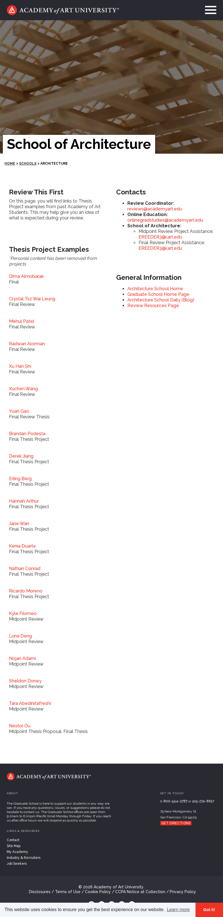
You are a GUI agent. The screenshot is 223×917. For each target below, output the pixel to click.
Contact (13, 840)
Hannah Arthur (24, 501)
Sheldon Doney (25, 681)
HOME (9, 163)
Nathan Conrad (24, 568)
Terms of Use (68, 891)
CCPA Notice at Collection (140, 891)
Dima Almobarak (26, 276)
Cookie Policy (98, 891)
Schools (27, 163)
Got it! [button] (209, 909)
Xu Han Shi (20, 366)
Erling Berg (20, 478)
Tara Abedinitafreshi (30, 703)
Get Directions (175, 823)
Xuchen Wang (23, 388)
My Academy (17, 852)
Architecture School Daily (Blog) (160, 300)
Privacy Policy (183, 891)
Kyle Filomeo (23, 613)
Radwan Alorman (27, 343)
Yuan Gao (19, 411)
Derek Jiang (21, 456)
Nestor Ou (19, 725)
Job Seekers (17, 864)
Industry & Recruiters (23, 858)
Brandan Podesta (27, 433)
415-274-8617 (203, 801)
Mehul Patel (21, 321)
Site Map (13, 846)
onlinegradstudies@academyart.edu (165, 220)
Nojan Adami (22, 658)
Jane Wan (19, 523)
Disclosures (39, 891)
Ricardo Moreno (25, 591)
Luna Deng (20, 636)
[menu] (209, 10)
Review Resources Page (153, 305)
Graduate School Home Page (158, 294)
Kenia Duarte (22, 546)
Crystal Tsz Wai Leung (32, 298)
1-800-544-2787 (173, 801)
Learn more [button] (178, 909)
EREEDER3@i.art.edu (160, 237)
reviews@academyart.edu (154, 209)
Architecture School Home (155, 288)
